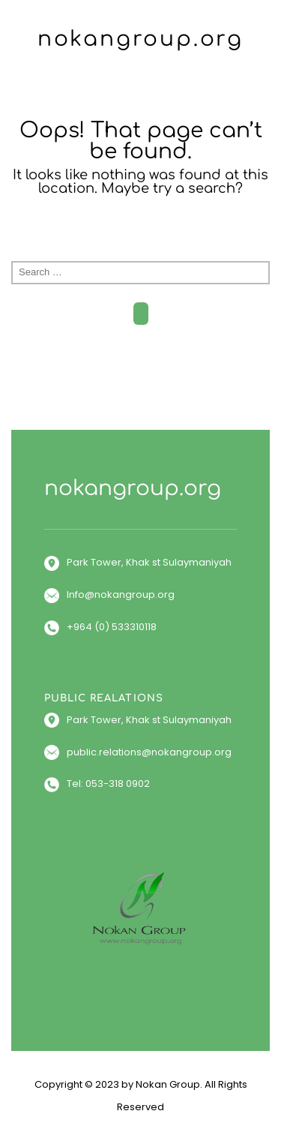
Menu (140, 84)
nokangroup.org (140, 39)
